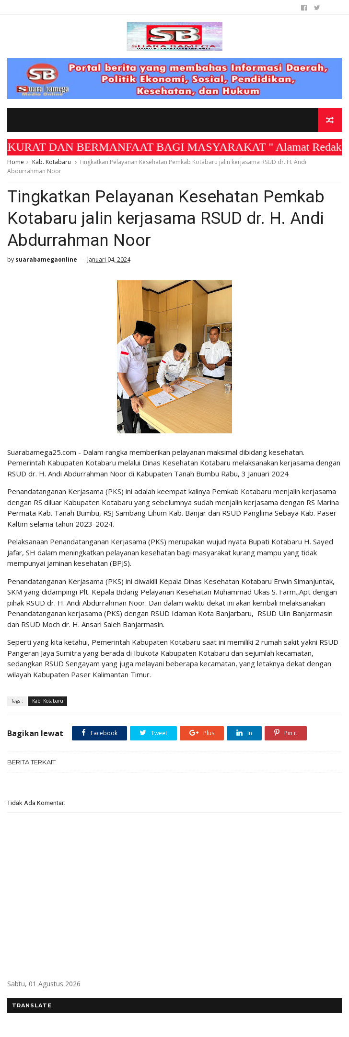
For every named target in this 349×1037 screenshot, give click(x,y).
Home (15, 162)
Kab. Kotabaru (51, 162)
